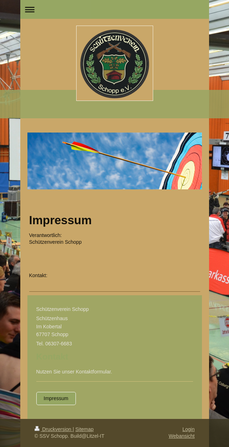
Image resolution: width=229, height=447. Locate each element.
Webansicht (182, 436)
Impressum (56, 398)
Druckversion (54, 429)
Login (188, 429)
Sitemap (85, 429)
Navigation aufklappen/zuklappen (114, 9)
